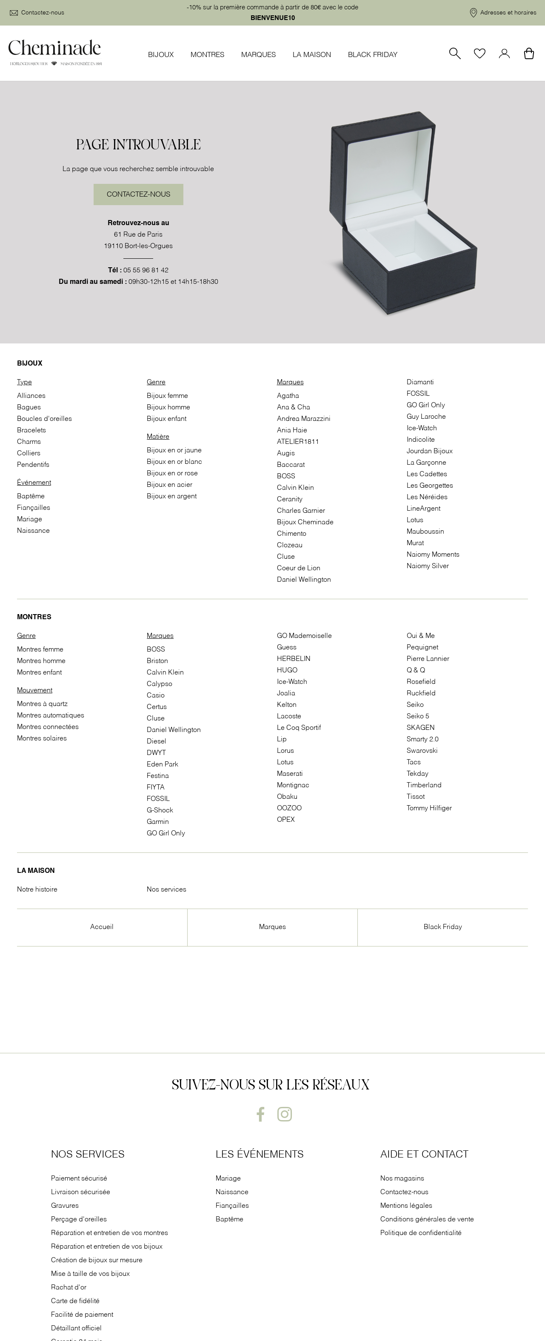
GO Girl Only (426, 405)
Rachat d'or (68, 1287)
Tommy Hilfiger (429, 808)
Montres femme (40, 649)
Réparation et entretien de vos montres (110, 1233)
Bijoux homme (168, 407)
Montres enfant (39, 672)
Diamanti (420, 382)
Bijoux (161, 55)
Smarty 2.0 (423, 739)
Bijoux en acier (169, 485)
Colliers (28, 453)
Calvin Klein (295, 488)
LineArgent (423, 509)
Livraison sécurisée (80, 1192)
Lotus (415, 520)
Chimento (291, 534)
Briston (157, 661)
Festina (158, 776)
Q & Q (416, 670)
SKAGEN (421, 728)
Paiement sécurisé (79, 1178)
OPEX (286, 820)
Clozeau (289, 545)
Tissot (416, 797)
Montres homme (41, 661)
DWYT (156, 753)
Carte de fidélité (75, 1301)
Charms (29, 442)
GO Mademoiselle (304, 636)
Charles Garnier (301, 511)
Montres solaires (42, 738)
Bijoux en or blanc (174, 462)
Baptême (31, 496)
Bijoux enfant (166, 419)
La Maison (312, 55)
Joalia (286, 693)
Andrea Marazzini (304, 419)
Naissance (33, 531)
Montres (207, 55)
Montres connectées (48, 727)
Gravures (65, 1206)
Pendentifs (33, 465)
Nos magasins (402, 1178)
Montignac (293, 785)
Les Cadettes (427, 474)
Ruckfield (421, 693)
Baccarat (291, 465)
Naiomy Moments (433, 555)
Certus (157, 707)
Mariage (29, 519)
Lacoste (289, 716)
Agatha (288, 396)
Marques (258, 55)
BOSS (286, 476)
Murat (415, 543)
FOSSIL (418, 394)
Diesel (156, 741)
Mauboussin (425, 532)
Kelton (287, 705)
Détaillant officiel (76, 1328)
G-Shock (160, 810)
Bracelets (31, 430)
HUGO (287, 670)
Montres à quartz (42, 704)
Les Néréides (427, 497)
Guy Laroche (426, 417)
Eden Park (162, 764)
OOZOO (289, 808)
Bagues (29, 407)
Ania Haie (292, 430)
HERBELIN (294, 659)
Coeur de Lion (298, 568)
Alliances (31, 396)
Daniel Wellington (304, 580)
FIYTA (156, 787)
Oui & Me (421, 636)
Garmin (158, 822)
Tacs (414, 762)
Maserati (290, 774)
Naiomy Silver (428, 566)
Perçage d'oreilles (79, 1219)
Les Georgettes (430, 486)
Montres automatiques (50, 715)
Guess (287, 647)
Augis (286, 453)
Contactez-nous (138, 194)
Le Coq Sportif (299, 728)
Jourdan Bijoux (430, 451)
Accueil (102, 927)
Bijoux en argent (172, 496)
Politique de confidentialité (421, 1233)
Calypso (159, 684)
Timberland (424, 785)
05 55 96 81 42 (145, 270)
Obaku (287, 797)
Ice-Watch (422, 428)
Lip (282, 739)
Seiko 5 (418, 716)
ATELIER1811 (298, 442)
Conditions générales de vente (427, 1219)
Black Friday (372, 55)
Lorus (285, 751)
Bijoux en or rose (172, 473)
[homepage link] (55, 53)
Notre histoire (37, 889)
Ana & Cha (293, 407)
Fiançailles (33, 508)
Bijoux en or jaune (174, 450)
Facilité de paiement (83, 1315)
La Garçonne (426, 463)
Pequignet (422, 647)
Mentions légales (406, 1206)
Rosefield (421, 682)
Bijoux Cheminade (305, 522)
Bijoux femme (167, 396)
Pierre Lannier (428, 659)
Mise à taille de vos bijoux (91, 1274)
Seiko (415, 705)
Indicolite (421, 440)
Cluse (286, 557)
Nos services (166, 889)
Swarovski (422, 751)
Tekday (417, 774)
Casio (156, 695)
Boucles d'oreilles (44, 419)
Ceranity (289, 499)
